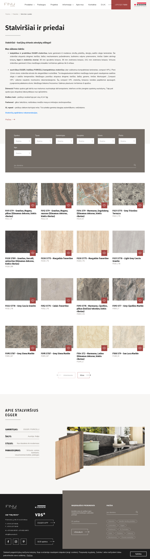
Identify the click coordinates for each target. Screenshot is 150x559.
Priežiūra (120, 533)
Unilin (110, 533)
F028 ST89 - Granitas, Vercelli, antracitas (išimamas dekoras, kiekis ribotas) (19, 261)
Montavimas (112, 537)
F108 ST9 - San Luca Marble (125, 353)
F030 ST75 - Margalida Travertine (57, 258)
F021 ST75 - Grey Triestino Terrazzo (124, 212)
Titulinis (7, 14)
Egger (122, 525)
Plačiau (10, 119)
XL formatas (124, 529)
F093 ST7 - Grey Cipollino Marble (127, 306)
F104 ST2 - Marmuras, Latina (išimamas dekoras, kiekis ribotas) (90, 356)
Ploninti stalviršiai (127, 537)
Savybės (80, 135)
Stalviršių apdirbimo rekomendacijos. (21, 113)
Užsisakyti (78, 532)
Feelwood (111, 529)
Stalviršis (111, 521)
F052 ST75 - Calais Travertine (55, 306)
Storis (100, 135)
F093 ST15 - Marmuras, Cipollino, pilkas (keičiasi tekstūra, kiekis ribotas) (92, 309)
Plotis (121, 135)
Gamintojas (60, 135)
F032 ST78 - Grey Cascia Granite (20, 306)
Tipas (37, 135)
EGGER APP (43, 523)
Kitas (82, 375)
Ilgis (15, 147)
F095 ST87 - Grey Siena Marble (19, 353)
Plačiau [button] (30, 555)
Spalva (17, 135)
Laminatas (112, 525)
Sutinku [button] (138, 554)
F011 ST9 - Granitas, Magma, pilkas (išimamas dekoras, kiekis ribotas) (20, 213)
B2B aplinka (43, 541)
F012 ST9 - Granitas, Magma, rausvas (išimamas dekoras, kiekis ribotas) (54, 213)
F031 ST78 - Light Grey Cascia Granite (126, 259)
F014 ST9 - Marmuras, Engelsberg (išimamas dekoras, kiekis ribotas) (93, 213)
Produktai (15, 14)
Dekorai (130, 533)
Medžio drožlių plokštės (127, 521)
